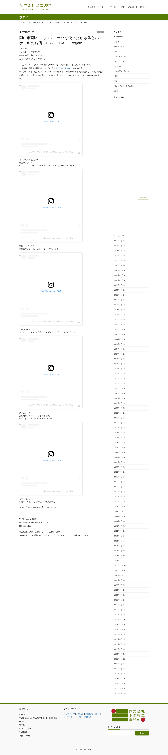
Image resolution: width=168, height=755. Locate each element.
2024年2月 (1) (119, 378)
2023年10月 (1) (120, 398)
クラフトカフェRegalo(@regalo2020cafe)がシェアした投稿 (51, 152)
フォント (117, 51)
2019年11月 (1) (120, 624)
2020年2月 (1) (119, 610)
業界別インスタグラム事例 (124, 86)
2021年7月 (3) (119, 531)
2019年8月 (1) (119, 639)
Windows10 (118, 37)
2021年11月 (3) (120, 511)
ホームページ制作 (120, 56)
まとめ (116, 42)
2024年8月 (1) (119, 349)
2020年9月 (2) (119, 580)
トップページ (69, 714)
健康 (116, 76)
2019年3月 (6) (119, 664)
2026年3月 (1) (119, 255)
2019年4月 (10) (120, 659)
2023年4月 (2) (119, 428)
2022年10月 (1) (120, 457)
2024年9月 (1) (119, 344)
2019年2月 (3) (119, 669)
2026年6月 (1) (119, 241)
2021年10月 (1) (120, 516)
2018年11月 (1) (120, 683)
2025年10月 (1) (120, 280)
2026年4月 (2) (119, 251)
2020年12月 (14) (120, 565)
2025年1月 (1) (119, 324)
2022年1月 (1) (119, 501)
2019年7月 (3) (119, 644)
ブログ (100, 32)
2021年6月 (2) (119, 536)
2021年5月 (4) (119, 541)
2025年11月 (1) (120, 275)
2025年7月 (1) (119, 295)
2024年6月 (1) (119, 359)
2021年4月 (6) (119, 546)
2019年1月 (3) (119, 674)
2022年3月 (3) (119, 492)
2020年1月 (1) (119, 615)
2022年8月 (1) (119, 467)
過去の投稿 (143, 197)
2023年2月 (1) (119, 438)
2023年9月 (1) (119, 403)
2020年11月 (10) (120, 570)
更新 (116, 81)
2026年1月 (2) (119, 265)
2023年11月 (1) (120, 393)
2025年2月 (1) (119, 319)
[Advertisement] (131, 217)
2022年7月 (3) (119, 472)
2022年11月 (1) (120, 452)
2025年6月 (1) (119, 300)
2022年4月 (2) (119, 487)
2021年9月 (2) (119, 521)
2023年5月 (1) (119, 423)
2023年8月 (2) (119, 408)
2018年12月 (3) (120, 679)
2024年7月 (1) (119, 354)
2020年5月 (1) (119, 595)
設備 (116, 91)
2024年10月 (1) (120, 339)
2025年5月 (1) (119, 305)
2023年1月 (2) (119, 442)
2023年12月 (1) (120, 388)
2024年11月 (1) (120, 334)
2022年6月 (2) (119, 477)
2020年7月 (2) (119, 585)
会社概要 (87, 717)
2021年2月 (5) (119, 556)
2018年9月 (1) (119, 693)
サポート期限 (119, 47)
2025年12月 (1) (120, 270)
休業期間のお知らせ (121, 71)
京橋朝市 (117, 66)
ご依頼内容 (90, 714)
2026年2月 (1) (119, 260)
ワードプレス (119, 61)
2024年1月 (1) (119, 383)
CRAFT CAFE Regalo (62, 68)
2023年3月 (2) (119, 433)
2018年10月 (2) (120, 688)
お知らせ (80, 714)
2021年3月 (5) (119, 551)
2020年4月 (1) (119, 600)
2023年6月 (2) (119, 418)
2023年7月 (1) (119, 413)
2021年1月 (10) (120, 560)
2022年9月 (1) (119, 462)
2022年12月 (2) (120, 447)
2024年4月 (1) (119, 369)
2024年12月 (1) (120, 329)
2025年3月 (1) (119, 315)
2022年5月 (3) (119, 482)
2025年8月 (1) (119, 290)
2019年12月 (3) (120, 619)
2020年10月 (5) (120, 575)
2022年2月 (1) (119, 497)
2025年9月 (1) (119, 285)
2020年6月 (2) (119, 590)
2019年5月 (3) (119, 654)
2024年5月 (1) (119, 364)
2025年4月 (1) (119, 310)
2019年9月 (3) (119, 634)
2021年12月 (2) (120, 506)
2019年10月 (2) (120, 629)
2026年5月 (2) (119, 246)
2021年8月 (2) (119, 526)
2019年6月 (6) (119, 649)
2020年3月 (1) (119, 605)
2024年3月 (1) (119, 374)
